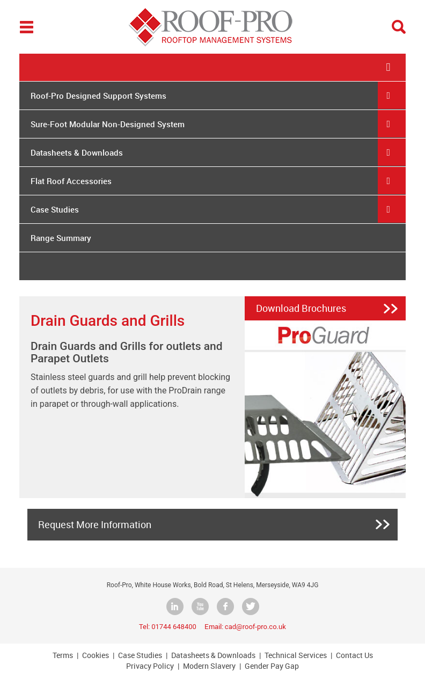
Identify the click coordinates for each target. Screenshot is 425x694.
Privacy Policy (150, 666)
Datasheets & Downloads (77, 152)
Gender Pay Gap (272, 666)
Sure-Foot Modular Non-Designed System (108, 124)
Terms (63, 655)
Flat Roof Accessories (71, 181)
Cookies (95, 655)
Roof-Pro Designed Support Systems (98, 95)
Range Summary (61, 237)
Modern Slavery (209, 666)
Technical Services (296, 655)
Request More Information (94, 524)
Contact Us (354, 655)
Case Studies (55, 209)
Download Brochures (301, 308)
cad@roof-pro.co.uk (255, 627)
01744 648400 (173, 627)
